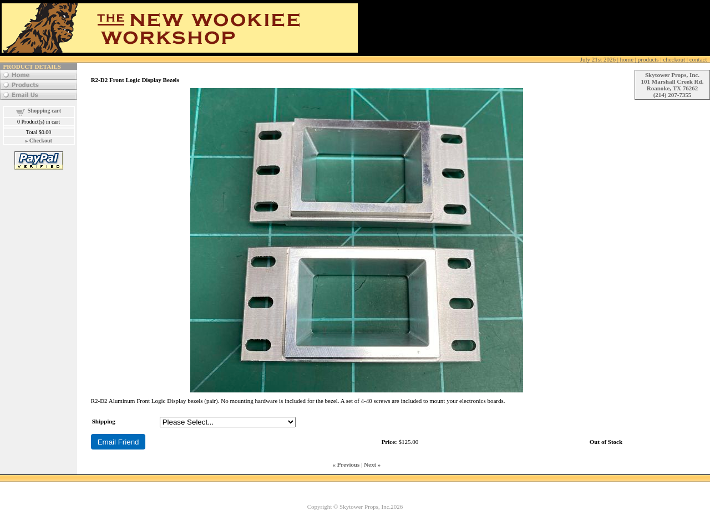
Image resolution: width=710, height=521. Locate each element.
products (648, 59)
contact (698, 59)
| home (606, 59)
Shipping (103, 421)
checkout (674, 59)
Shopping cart (44, 111)
